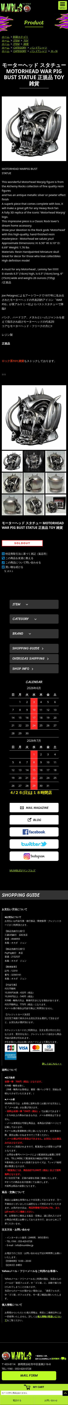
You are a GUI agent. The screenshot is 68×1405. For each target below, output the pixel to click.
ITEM (16, 40)
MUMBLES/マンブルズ (23, 870)
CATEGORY (19, 47)
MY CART (38, 1387)
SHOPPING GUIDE (25, 648)
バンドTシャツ (38, 47)
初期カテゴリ (20, 37)
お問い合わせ (50, 1400)
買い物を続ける (14, 567)
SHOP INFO (20, 669)
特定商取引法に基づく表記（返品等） (27, 553)
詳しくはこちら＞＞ (52, 1063)
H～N (53, 51)
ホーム (5, 37)
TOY (25, 40)
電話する (17, 1400)
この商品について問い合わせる (23, 562)
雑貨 (26, 44)
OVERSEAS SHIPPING (28, 658)
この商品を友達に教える (19, 558)
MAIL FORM (29, 1375)
